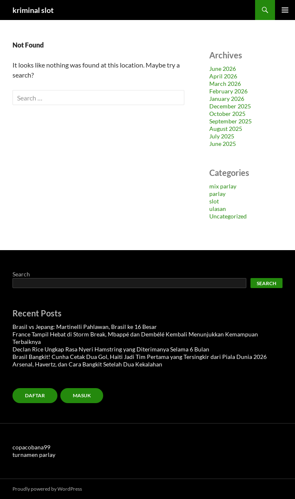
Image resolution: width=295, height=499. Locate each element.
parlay (217, 193)
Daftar (35, 395)
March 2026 (225, 83)
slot (214, 201)
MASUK (82, 395)
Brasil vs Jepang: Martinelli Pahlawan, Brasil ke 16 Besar (84, 326)
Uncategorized (228, 216)
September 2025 (230, 121)
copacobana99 (31, 447)
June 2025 (222, 143)
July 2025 (221, 136)
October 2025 (227, 113)
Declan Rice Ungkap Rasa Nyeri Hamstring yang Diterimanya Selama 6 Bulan (110, 349)
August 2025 (225, 128)
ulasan (217, 208)
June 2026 (222, 68)
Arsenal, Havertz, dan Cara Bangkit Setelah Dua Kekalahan (87, 364)
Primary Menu (285, 10)
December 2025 (230, 106)
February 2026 (228, 91)
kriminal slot (33, 10)
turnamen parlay (33, 454)
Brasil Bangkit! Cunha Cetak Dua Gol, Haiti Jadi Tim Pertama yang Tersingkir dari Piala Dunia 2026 (139, 356)
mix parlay (222, 186)
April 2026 (223, 76)
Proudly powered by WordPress (47, 489)
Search (21, 274)
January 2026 (226, 98)
